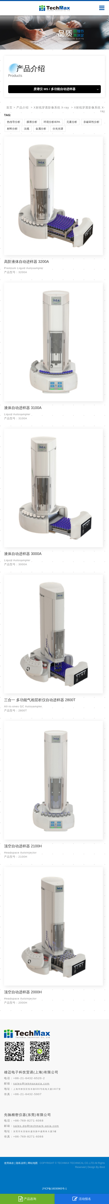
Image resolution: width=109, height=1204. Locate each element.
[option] (54, 32)
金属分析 (41, 128)
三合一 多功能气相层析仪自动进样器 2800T (39, 700)
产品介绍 (22, 107)
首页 (9, 107)
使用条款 (9, 1163)
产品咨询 (27, 1199)
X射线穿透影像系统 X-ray (51, 107)
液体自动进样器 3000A (23, 554)
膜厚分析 (32, 121)
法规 (26, 128)
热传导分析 (13, 121)
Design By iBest (96, 1167)
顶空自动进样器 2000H (23, 992)
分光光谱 (58, 128)
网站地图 (33, 1163)
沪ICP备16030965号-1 (54, 1188)
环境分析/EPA (52, 121)
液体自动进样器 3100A (23, 408)
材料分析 (12, 128)
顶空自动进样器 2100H (23, 846)
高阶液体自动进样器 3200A (26, 262)
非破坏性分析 (91, 121)
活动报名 (81, 1199)
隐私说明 (21, 1163)
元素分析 (71, 121)
